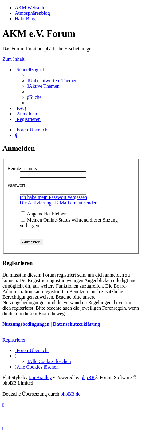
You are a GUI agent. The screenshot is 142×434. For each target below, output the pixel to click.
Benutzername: (22, 168)
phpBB (87, 377)
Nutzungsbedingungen (25, 324)
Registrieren (14, 340)
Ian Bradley (40, 377)
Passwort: (16, 185)
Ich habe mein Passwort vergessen (53, 197)
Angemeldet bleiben (43, 213)
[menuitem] (52, 80)
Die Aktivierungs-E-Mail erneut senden (58, 202)
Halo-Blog (25, 18)
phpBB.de (70, 394)
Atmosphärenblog (32, 13)
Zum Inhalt (13, 59)
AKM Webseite (30, 7)
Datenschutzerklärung (76, 324)
